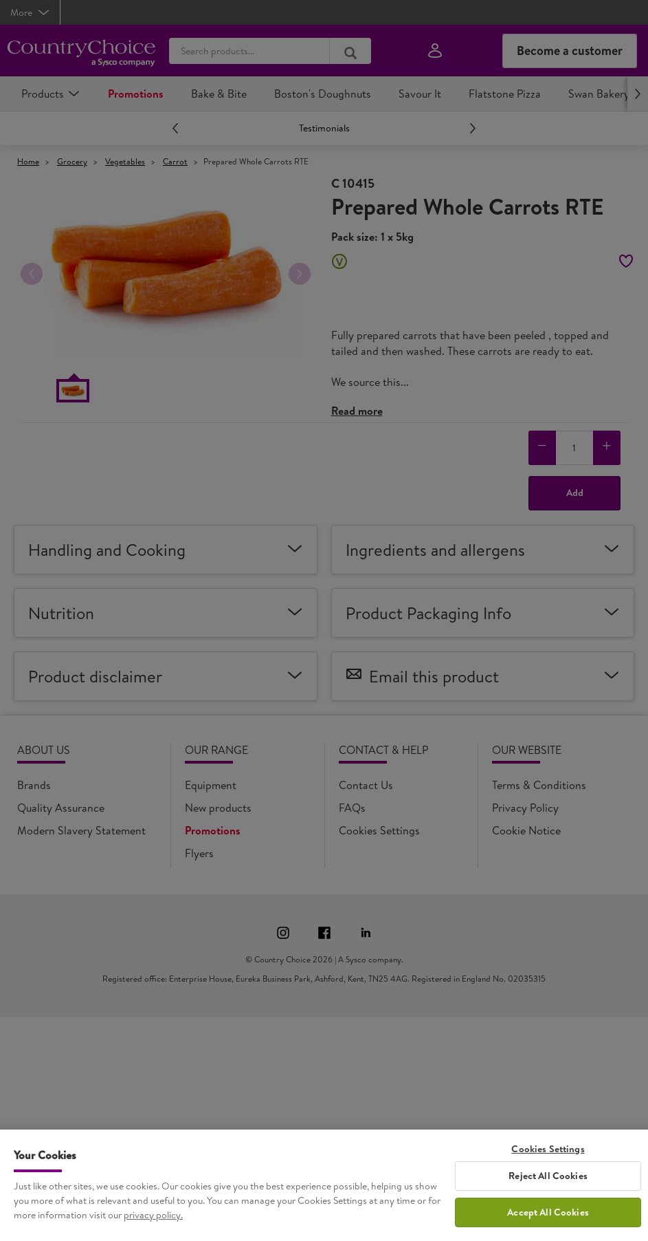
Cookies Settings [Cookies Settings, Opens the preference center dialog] (547, 1157)
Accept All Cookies (548, 1220)
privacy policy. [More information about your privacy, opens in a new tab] (153, 1222)
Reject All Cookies (548, 1184)
